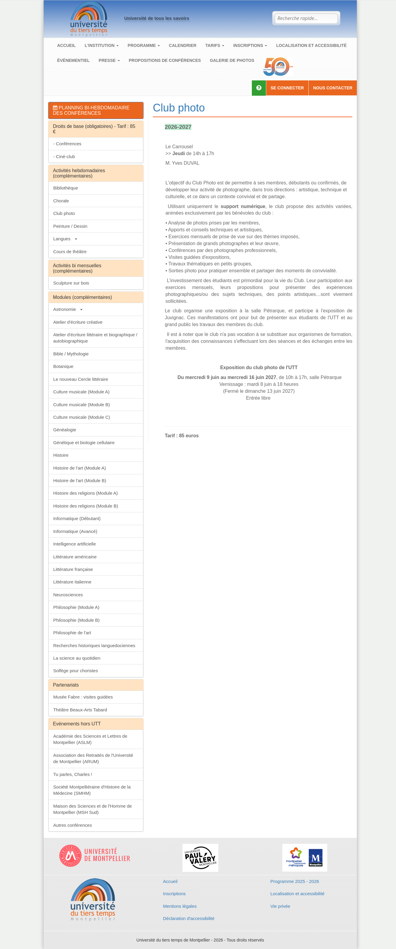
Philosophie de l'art (72, 632)
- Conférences (67, 143)
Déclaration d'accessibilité (188, 918)
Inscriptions (174, 893)
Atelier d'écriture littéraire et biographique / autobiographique (95, 337)
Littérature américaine (75, 556)
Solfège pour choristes (75, 670)
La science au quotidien (76, 658)
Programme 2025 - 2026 (294, 881)
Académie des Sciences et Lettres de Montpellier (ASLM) (90, 739)
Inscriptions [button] (250, 45)
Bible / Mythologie (71, 353)
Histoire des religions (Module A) (85, 493)
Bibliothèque (65, 187)
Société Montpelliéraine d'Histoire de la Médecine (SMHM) (92, 790)
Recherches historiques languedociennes (94, 645)
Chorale (61, 200)
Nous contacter (332, 87)
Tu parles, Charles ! (72, 774)
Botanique (63, 366)
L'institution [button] (102, 45)
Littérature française (73, 569)
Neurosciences (68, 594)
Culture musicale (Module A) (81, 391)
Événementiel (73, 60)
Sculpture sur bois (71, 282)
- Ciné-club (64, 156)
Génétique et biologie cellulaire (84, 442)
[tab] (95, 110)
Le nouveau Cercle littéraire (80, 379)
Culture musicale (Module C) (81, 417)
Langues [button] (65, 238)
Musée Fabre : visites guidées (83, 696)
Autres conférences (72, 825)
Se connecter (287, 87)
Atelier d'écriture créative (78, 322)
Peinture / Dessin (70, 226)
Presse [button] (109, 60)
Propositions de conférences (165, 60)
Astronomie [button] (68, 309)
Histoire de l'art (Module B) (79, 480)
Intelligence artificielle (74, 543)
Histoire (60, 455)
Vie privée (280, 906)
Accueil (66, 45)
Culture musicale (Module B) (81, 404)
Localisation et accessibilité (311, 45)
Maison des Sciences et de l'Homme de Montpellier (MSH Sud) (92, 809)
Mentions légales (180, 906)
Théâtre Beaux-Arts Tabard (80, 709)
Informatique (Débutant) (76, 518)
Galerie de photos (232, 60)
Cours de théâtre (70, 251)
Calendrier (183, 45)
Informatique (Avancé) (75, 531)
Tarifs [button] (214, 45)
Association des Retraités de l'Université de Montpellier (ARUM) (93, 758)
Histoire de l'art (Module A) (79, 467)
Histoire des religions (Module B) (85, 505)
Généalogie (64, 429)
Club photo (64, 213)
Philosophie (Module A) (76, 607)
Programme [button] (144, 45)
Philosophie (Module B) (76, 620)
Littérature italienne (72, 581)
